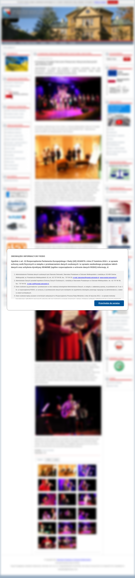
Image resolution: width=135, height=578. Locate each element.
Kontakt (72, 43)
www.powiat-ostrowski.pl (108, 277)
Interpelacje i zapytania (116, 136)
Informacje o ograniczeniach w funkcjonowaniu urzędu (16, 144)
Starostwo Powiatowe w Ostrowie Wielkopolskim (74, 560)
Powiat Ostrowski (9, 43)
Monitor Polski (113, 386)
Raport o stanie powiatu (116, 148)
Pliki (48, 460)
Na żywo (111, 129)
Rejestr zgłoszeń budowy (14, 139)
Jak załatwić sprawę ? (13, 86)
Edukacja (53, 43)
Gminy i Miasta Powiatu (28, 43)
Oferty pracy (10, 162)
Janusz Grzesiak (48, 450)
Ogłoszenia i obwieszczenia (15, 158)
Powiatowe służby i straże (15, 114)
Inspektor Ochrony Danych (117, 192)
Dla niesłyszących (12, 165)
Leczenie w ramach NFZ (14, 136)
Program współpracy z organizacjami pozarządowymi (118, 328)
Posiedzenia (112, 132)
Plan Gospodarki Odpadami (118, 321)
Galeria (43, 43)
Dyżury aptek (10, 148)
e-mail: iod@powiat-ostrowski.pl (38, 283)
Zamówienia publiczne (13, 129)
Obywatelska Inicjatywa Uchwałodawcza (116, 143)
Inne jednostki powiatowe (14, 117)
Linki (56, 460)
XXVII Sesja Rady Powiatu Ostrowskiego (117, 153)
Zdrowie (63, 43)
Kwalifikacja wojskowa (13, 132)
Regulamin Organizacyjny (15, 82)
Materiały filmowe (12, 180)
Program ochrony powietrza (118, 324)
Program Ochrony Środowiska (118, 317)
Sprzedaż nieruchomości (14, 152)
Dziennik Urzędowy (115, 382)
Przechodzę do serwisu (109, 303)
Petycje (110, 139)
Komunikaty (10, 155)
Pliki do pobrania (11, 169)
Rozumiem (113, 2)
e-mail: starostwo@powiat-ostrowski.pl (86, 277)
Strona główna (8, 47)
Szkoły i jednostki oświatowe (16, 110)
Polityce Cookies (100, 2)
